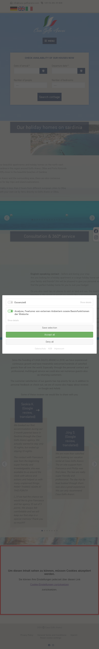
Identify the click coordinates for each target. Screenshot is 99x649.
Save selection (49, 327)
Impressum (59, 349)
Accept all (49, 334)
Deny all (50, 341)
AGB (50, 349)
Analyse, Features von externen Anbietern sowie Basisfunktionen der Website (51, 313)
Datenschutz (40, 349)
